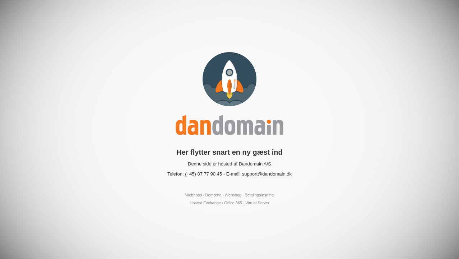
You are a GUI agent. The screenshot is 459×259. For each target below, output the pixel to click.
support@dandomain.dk (267, 174)
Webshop (233, 195)
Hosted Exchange (205, 203)
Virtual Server (257, 203)
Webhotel (193, 195)
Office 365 (233, 203)
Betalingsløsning (259, 195)
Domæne (213, 195)
